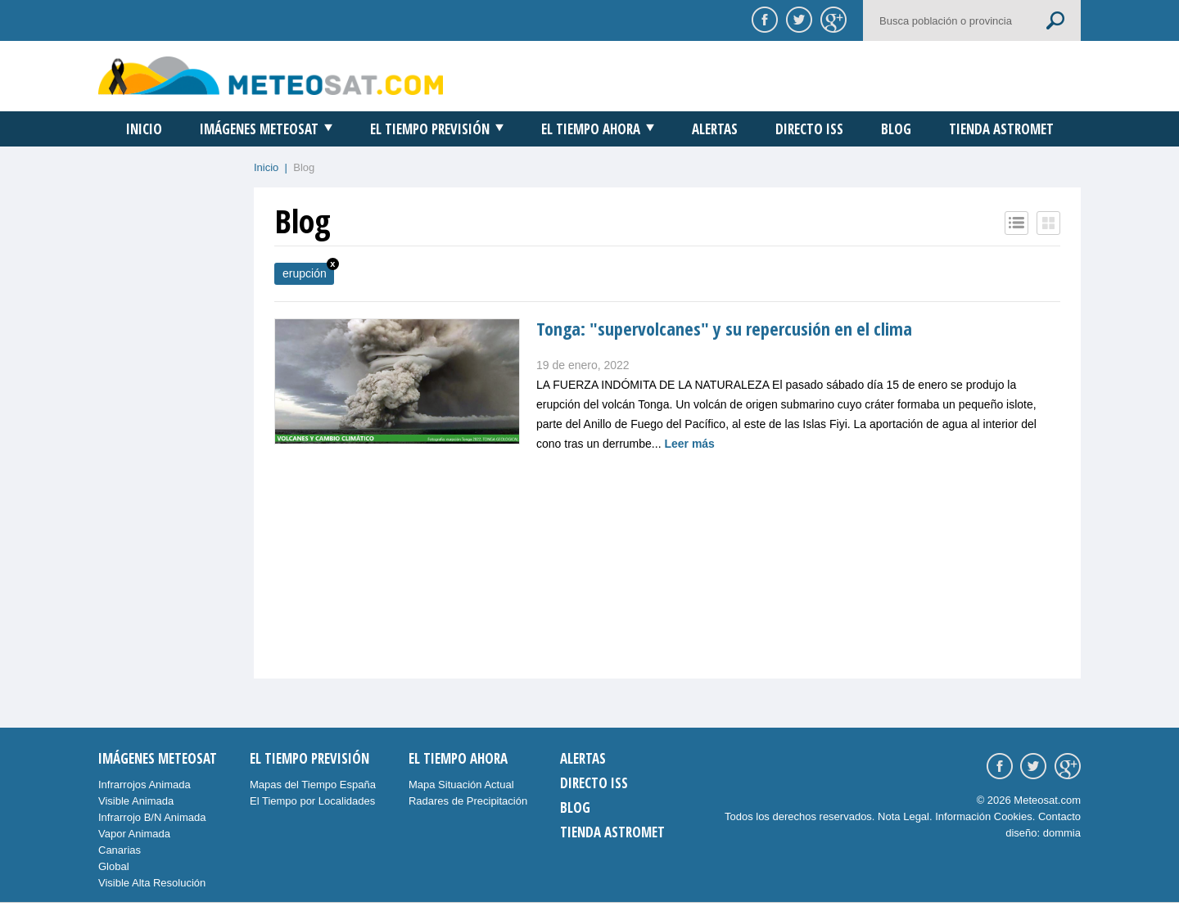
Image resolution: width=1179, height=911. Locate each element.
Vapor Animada (134, 834)
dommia (1062, 833)
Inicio (144, 129)
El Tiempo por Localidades (312, 801)
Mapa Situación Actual (461, 784)
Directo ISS (809, 129)
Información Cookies (983, 816)
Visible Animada (136, 801)
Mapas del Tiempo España (313, 784)
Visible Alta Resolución (152, 883)
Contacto (1059, 816)
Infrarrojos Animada (144, 784)
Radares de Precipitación (468, 801)
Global (113, 866)
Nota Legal (903, 816)
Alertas (715, 129)
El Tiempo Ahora (590, 129)
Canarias (119, 850)
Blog (896, 129)
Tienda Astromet (1001, 129)
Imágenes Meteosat (259, 129)
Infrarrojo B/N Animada (152, 817)
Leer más (689, 443)
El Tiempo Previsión (430, 129)
